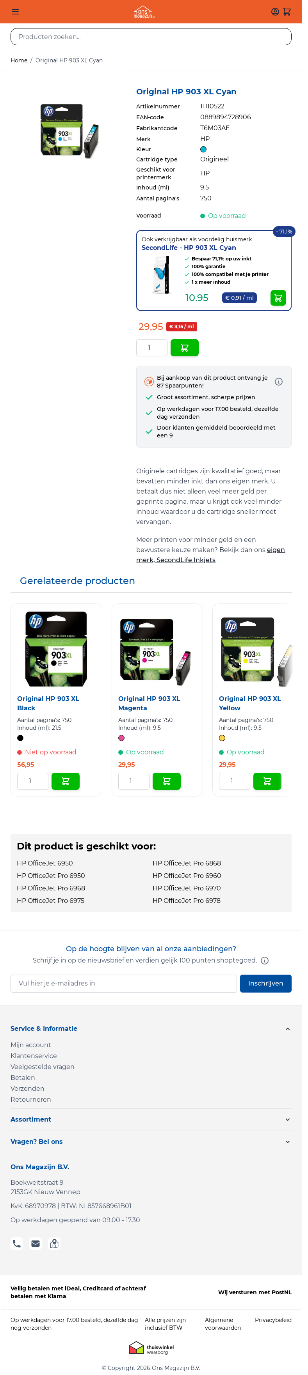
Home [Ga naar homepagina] (19, 60)
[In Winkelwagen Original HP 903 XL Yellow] (267, 781)
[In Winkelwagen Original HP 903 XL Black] (66, 781)
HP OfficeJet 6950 (45, 863)
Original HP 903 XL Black (48, 703)
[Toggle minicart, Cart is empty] (287, 11)
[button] (151, 1029)
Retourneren (31, 1099)
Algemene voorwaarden (223, 1324)
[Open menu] (15, 11)
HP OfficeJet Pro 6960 (187, 876)
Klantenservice (34, 1056)
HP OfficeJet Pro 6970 (187, 888)
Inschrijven (265, 983)
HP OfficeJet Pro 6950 (51, 876)
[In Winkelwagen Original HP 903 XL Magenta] (167, 781)
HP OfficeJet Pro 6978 (187, 900)
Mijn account (31, 1045)
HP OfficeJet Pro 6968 (51, 888)
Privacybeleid (273, 1320)
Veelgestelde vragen (43, 1067)
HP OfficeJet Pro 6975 (50, 900)
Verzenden (28, 1088)
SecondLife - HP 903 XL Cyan (189, 247)
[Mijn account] (275, 11)
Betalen (23, 1077)
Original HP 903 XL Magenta (149, 703)
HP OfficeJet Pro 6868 (187, 863)
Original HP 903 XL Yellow (250, 703)
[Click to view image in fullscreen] (69, 129)
